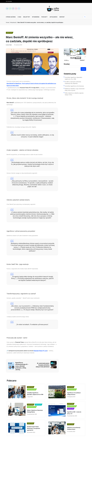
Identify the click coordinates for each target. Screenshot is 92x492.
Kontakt (62, 16)
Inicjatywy (26, 16)
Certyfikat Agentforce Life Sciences (74, 86)
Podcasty (44, 16)
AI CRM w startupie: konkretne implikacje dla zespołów (73, 82)
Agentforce (9, 32)
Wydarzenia (35, 16)
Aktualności (53, 16)
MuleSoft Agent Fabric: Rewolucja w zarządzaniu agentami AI (33, 428)
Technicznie (70, 408)
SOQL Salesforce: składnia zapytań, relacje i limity (74, 93)
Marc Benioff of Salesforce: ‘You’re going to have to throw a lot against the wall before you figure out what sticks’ (31, 84)
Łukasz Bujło (9, 44)
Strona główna (11, 16)
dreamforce (38, 404)
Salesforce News (32, 389)
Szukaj (67, 64)
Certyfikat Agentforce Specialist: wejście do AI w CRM (73, 78)
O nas (19, 16)
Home (7, 22)
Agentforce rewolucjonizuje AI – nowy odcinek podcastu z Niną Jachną (21, 366)
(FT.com (40, 350)
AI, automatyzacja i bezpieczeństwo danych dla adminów (42, 365)
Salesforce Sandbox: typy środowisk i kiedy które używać (75, 89)
